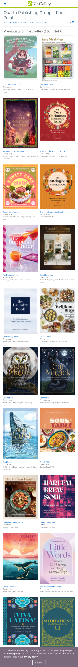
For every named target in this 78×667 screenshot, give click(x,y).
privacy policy (31, 657)
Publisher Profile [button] (12, 22)
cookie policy (13, 653)
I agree (39, 662)
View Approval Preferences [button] (34, 22)
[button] (70, 23)
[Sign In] (4, 3)
